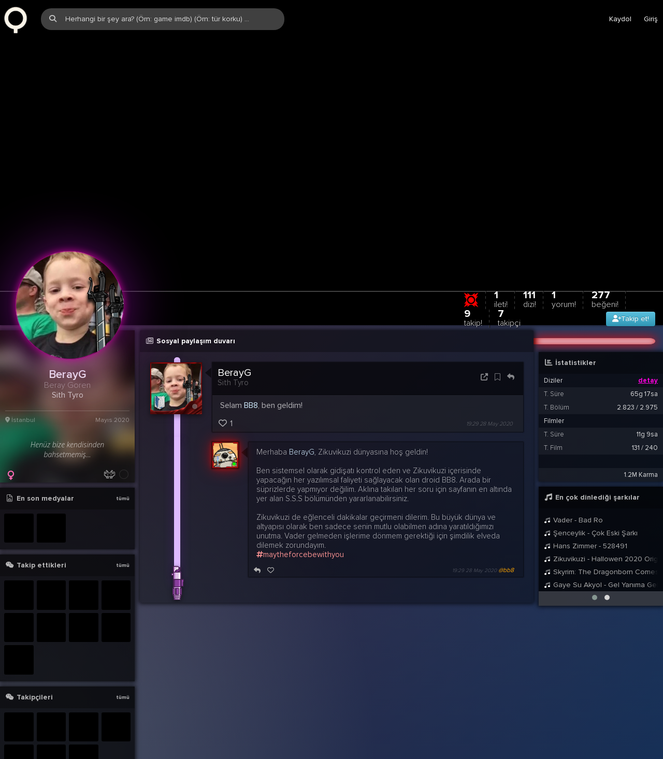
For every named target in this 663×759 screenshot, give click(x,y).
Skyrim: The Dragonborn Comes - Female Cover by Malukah (601, 530)
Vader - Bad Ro (573, 478)
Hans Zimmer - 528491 (585, 504)
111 (529, 257)
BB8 (251, 364)
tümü (122, 457)
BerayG (234, 331)
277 (605, 257)
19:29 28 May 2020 (489, 382)
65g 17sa (644, 352)
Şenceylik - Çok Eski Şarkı (591, 491)
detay (648, 339)
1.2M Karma (641, 433)
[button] (594, 556)
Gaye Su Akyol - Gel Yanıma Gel (601, 543)
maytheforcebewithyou (300, 513)
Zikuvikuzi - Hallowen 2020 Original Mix (601, 517)
